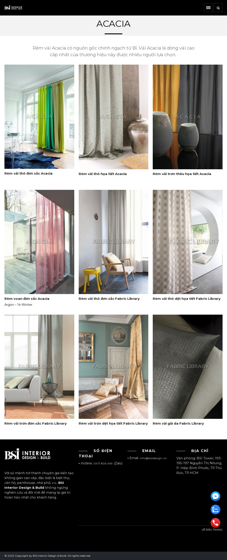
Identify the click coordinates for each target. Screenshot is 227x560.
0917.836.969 (103, 463)
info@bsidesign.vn (153, 458)
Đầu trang (215, 535)
